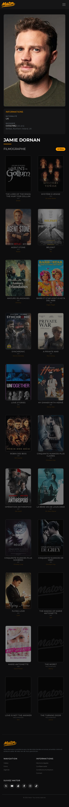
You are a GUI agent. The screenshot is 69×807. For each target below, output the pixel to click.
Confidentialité (41, 766)
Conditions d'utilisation (44, 770)
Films (6, 766)
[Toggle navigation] (63, 4)
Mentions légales (42, 763)
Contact (39, 773)
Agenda (6, 770)
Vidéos (6, 763)
